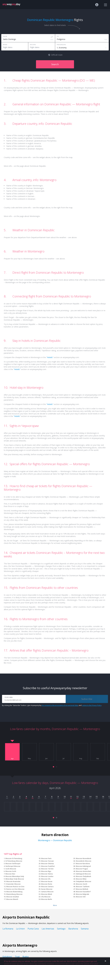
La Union (20, 928)
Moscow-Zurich (81, 884)
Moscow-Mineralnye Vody (14, 876)
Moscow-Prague (82, 869)
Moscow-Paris (46, 858)
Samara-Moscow (47, 892)
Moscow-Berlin (46, 899)
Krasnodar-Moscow (13, 884)
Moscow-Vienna (47, 874)
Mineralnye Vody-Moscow (14, 879)
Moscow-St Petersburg (13, 858)
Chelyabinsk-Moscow (83, 881)
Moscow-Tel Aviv (47, 869)
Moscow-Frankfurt (48, 866)
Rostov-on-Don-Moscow (15, 889)
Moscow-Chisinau (47, 863)
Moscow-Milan (81, 879)
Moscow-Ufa (45, 879)
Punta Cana (33, 928)
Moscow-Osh (81, 897)
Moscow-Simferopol (12, 863)
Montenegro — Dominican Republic (55, 840)
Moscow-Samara (47, 886)
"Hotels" (49, 357)
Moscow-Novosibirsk (83, 858)
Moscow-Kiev (10, 874)
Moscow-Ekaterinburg (14, 892)
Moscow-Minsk (46, 894)
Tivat (17, 956)
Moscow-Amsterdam (83, 871)
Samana (84, 928)
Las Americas (48, 928)
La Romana (8, 928)
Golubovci (7, 956)
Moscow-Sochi (10, 871)
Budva (26, 956)
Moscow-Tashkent (82, 886)
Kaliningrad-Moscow (83, 874)
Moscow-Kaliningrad (83, 866)
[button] (53, 767)
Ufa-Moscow (45, 897)
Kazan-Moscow (46, 889)
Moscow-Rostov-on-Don (15, 886)
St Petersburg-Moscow (13, 861)
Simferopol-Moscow (12, 866)
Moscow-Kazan (46, 881)
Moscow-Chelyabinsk (83, 876)
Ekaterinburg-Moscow (14, 894)
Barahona (73, 928)
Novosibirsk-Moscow (83, 861)
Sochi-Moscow (10, 869)
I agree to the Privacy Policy (91, 705)
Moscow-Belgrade (82, 894)
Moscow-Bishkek (82, 889)
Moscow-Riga (46, 871)
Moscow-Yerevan (47, 861)
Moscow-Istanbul (12, 897)
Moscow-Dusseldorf (83, 892)
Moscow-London (47, 876)
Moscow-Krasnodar (13, 881)
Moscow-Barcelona (83, 863)
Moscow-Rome (46, 884)
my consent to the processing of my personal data (60, 705)
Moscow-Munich (12, 899)
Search (55, 64)
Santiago (61, 928)
